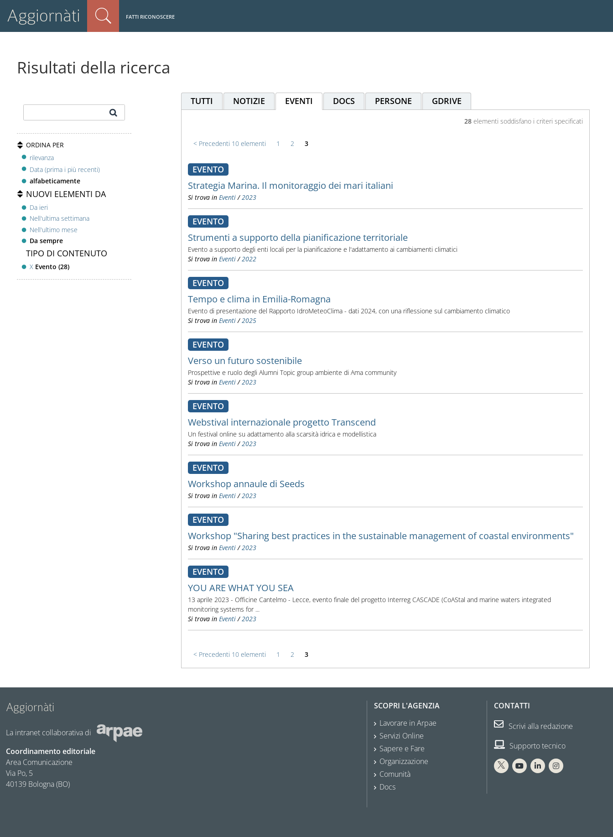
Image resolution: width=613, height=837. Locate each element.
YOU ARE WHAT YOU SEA (241, 588)
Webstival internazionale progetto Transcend (282, 422)
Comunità (394, 774)
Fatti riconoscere (150, 16)
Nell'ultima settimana (59, 218)
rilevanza (42, 157)
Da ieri (39, 207)
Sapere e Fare (402, 748)
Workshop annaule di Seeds (246, 484)
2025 (249, 320)
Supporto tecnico (530, 746)
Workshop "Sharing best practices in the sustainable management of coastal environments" (381, 536)
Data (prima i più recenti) (65, 169)
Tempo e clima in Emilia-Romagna (259, 299)
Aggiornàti (43, 16)
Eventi (227, 197)
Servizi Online (401, 736)
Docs (387, 787)
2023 (249, 197)
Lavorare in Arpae (407, 723)
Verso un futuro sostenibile (245, 360)
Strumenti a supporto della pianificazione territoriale (298, 237)
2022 (249, 259)
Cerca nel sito (103, 16)
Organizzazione (403, 761)
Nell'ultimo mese (54, 229)
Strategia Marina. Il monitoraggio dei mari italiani (290, 185)
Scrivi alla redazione (533, 726)
